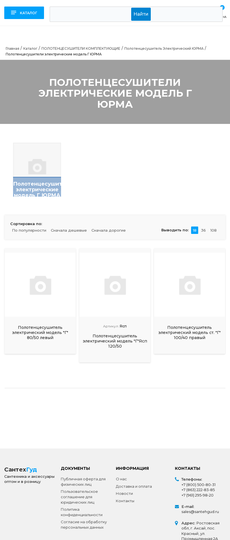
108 (213, 230)
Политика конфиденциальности (82, 512)
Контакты (125, 501)
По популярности (29, 230)
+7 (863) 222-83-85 (198, 489)
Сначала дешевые (69, 230)
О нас (121, 479)
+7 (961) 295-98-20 (197, 495)
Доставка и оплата (134, 486)
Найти (141, 14)
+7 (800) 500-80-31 (198, 484)
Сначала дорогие (108, 230)
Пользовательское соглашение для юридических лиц (79, 496)
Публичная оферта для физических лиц (83, 482)
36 (203, 230)
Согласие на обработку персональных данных (84, 524)
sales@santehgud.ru (200, 511)
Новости (124, 493)
